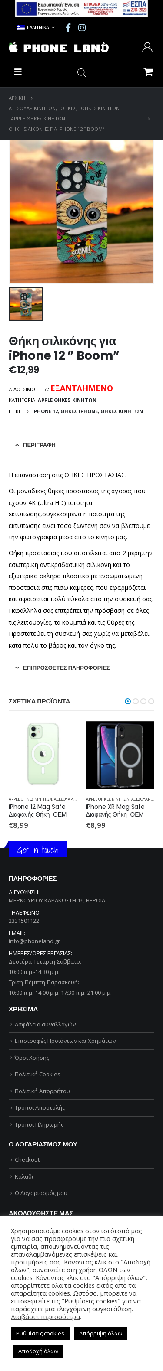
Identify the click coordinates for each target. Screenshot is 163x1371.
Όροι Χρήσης (32, 1058)
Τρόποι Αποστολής (40, 1107)
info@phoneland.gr (34, 941)
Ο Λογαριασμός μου (41, 1193)
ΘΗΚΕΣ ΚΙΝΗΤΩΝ (121, 411)
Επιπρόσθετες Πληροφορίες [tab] (66, 668)
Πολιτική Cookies (37, 1074)
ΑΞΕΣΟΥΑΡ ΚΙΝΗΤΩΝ (72, 799)
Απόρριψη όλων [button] (100, 1333)
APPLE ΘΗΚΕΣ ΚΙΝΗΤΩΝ (67, 400)
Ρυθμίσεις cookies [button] (40, 1333)
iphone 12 (45, 411)
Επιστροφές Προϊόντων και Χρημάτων (65, 1041)
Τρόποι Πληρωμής (39, 1124)
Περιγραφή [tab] (39, 445)
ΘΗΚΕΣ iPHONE (79, 411)
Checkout (27, 1159)
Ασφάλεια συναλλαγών (45, 1024)
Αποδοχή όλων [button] (38, 1351)
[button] (128, 701)
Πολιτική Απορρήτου (42, 1091)
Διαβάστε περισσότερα (45, 1316)
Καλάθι (24, 1176)
